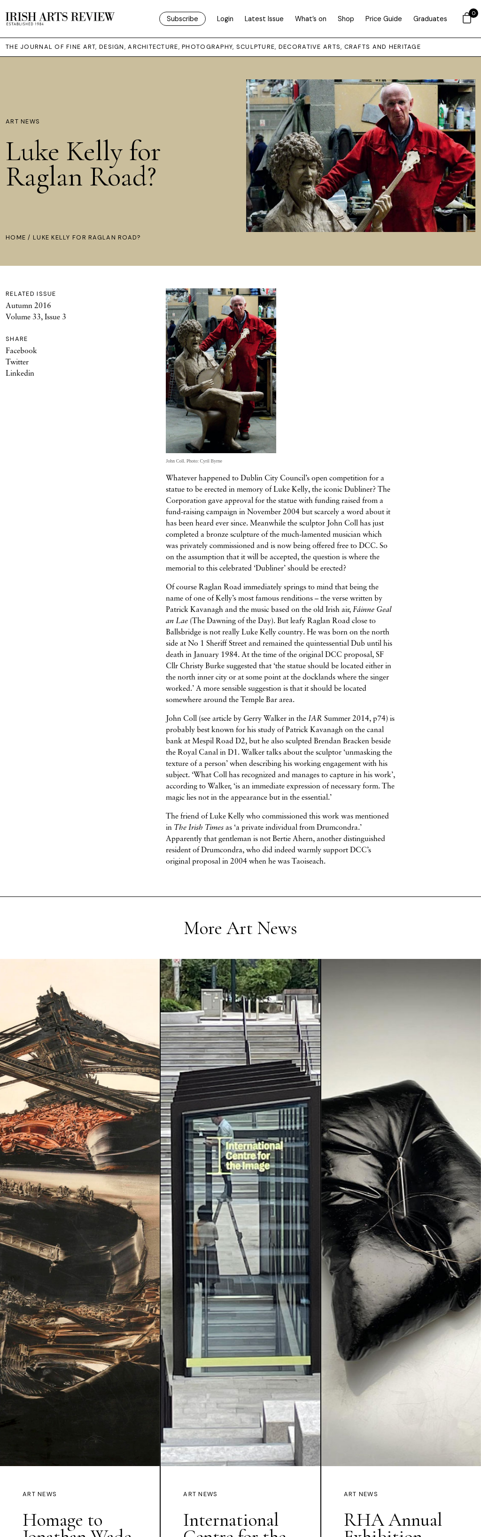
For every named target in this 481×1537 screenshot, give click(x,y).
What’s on (310, 19)
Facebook (21, 350)
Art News (23, 121)
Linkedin (20, 373)
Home (16, 237)
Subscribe (182, 19)
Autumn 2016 (28, 305)
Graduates (430, 19)
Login (225, 19)
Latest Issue (264, 19)
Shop (346, 19)
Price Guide (383, 19)
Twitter (17, 361)
